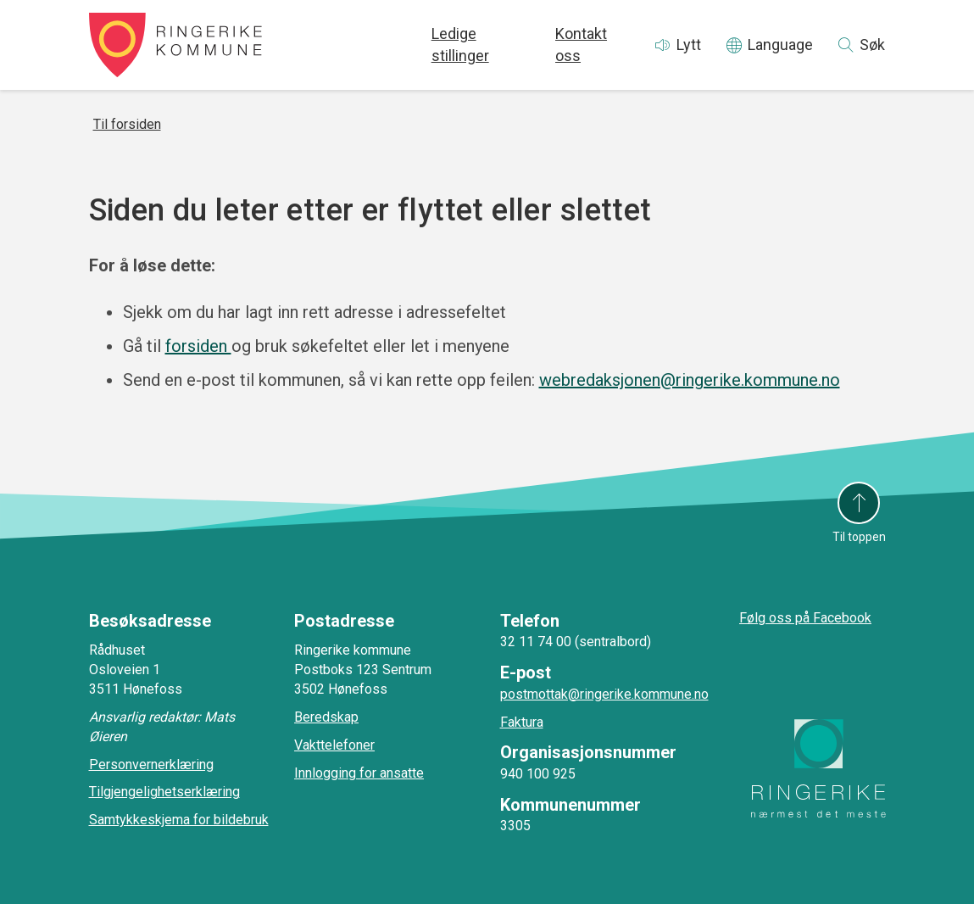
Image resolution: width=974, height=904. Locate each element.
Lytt (688, 44)
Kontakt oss (581, 44)
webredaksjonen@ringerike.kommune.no (689, 380)
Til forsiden (127, 124)
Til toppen (859, 537)
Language (780, 44)
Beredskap (326, 717)
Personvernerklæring (151, 764)
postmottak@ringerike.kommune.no (604, 694)
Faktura (521, 722)
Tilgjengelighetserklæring (164, 792)
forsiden (198, 346)
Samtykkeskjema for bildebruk (179, 820)
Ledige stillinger (460, 44)
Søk (872, 44)
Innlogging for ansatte (359, 773)
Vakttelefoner (334, 745)
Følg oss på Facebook (805, 618)
